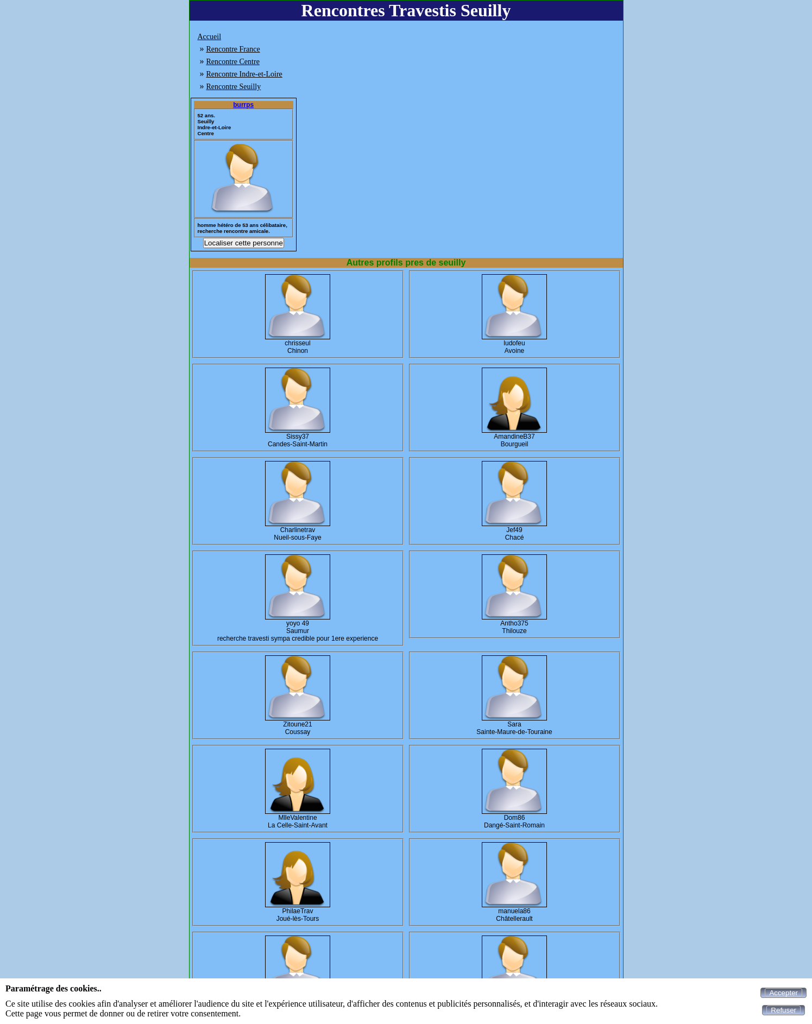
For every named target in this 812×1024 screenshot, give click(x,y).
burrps (243, 105)
